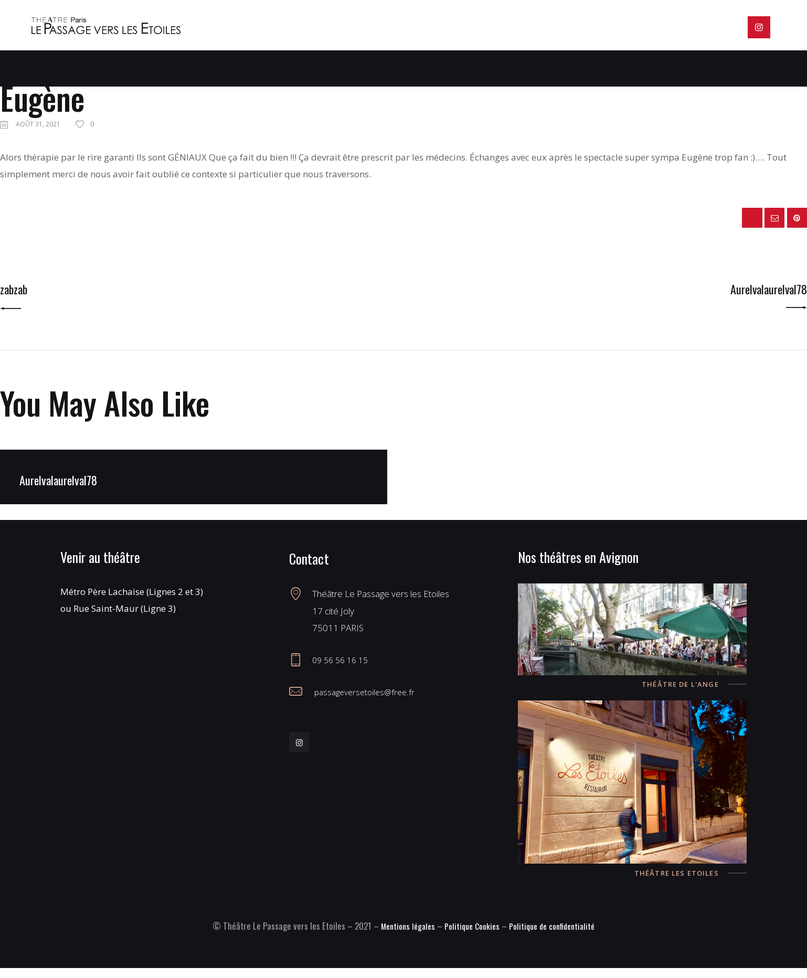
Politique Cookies (470, 935)
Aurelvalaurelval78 (64, 489)
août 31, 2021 (39, 124)
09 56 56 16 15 (342, 670)
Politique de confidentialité (556, 935)
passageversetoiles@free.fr (366, 702)
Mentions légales (402, 935)
